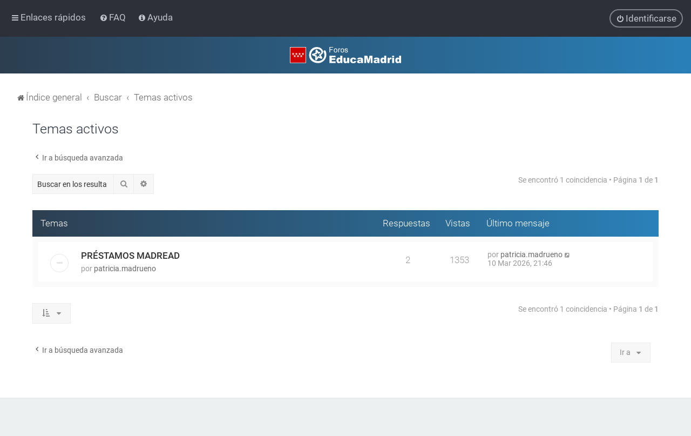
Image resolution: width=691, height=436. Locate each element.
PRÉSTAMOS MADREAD (130, 255)
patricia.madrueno (125, 268)
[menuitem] (114, 17)
